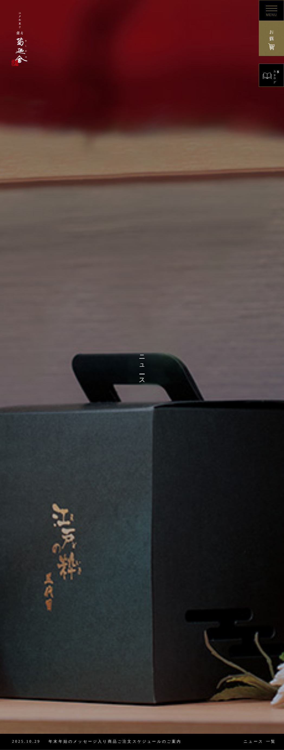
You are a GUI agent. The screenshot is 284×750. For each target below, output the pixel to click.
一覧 (260, 741)
